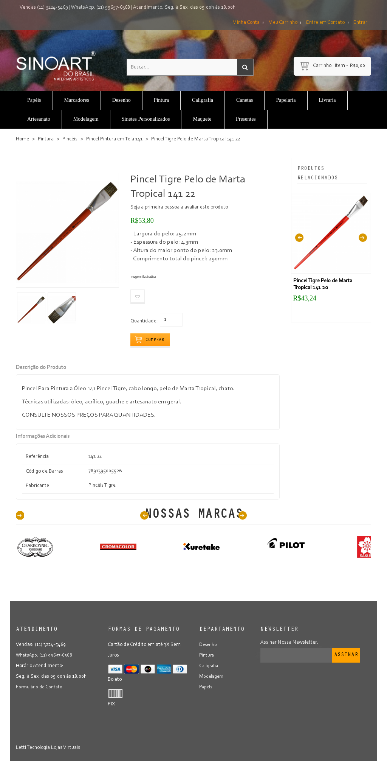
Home (22, 139)
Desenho (208, 644)
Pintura (46, 139)
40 (20, 515)
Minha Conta (246, 22)
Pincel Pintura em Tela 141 (114, 139)
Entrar (360, 22)
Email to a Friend (137, 296)
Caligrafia (209, 666)
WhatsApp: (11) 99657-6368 (100, 7)
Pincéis (69, 139)
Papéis (206, 687)
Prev (144, 515)
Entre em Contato (325, 22)
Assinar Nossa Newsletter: (289, 642)
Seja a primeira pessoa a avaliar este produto (179, 207)
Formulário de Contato (40, 687)
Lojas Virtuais (65, 747)
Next (363, 237)
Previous (299, 237)
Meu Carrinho (282, 22)
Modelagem (212, 676)
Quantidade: (144, 321)
